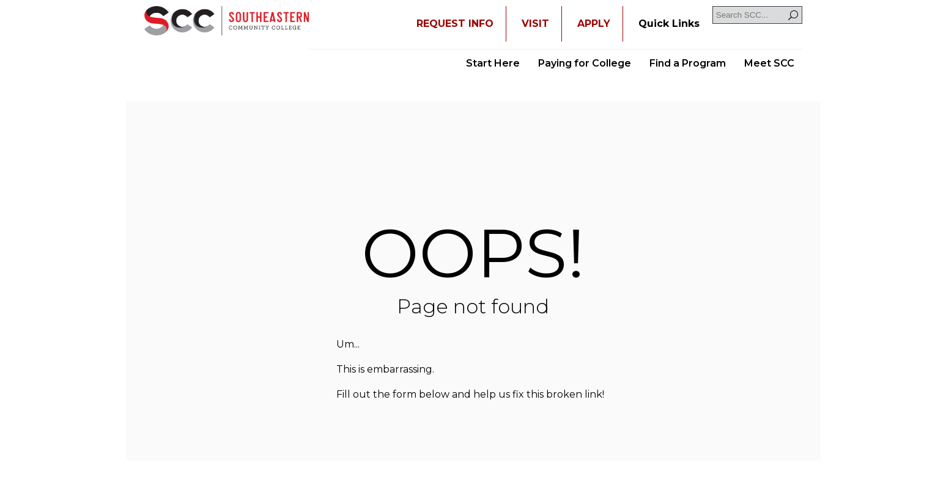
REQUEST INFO (454, 23)
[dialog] (909, 448)
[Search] (793, 15)
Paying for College (584, 63)
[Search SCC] (757, 15)
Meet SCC (769, 63)
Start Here (493, 63)
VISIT (535, 23)
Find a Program (687, 63)
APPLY (593, 23)
